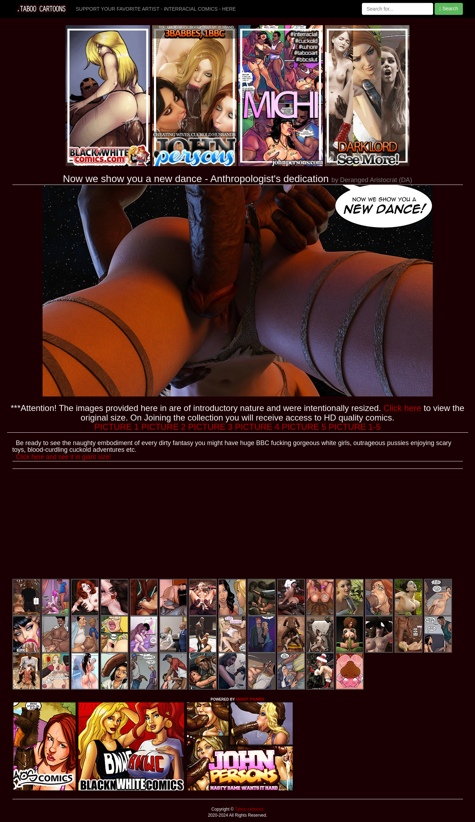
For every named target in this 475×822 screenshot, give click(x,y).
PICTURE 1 (116, 427)
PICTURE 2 (163, 427)
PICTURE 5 (304, 427)
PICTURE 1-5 (354, 427)
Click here (402, 408)
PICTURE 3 (210, 427)
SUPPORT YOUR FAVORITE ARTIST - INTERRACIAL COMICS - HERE (156, 9)
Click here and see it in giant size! (63, 456)
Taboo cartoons (249, 809)
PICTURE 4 (257, 427)
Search (448, 9)
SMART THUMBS (250, 699)
